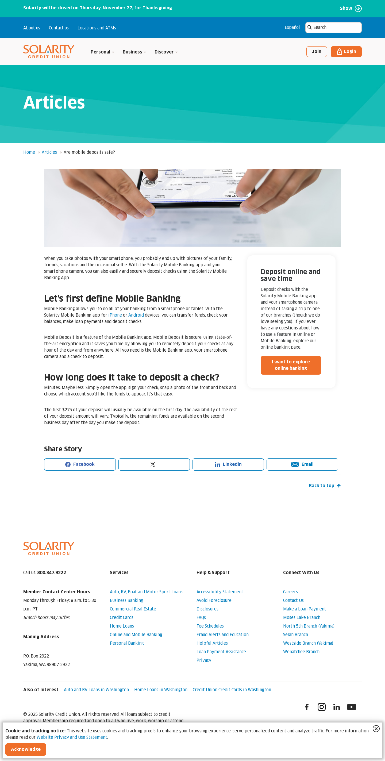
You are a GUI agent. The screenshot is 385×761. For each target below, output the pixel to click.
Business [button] (135, 52)
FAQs (201, 617)
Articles (49, 152)
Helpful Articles (212, 643)
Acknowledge (26, 749)
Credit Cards (121, 617)
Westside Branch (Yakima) (308, 643)
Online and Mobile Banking (136, 634)
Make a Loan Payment (304, 609)
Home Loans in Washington (160, 689)
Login (346, 51)
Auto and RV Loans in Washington (96, 689)
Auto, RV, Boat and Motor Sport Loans (146, 592)
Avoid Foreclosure (214, 600)
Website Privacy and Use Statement (72, 737)
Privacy (204, 660)
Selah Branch (295, 634)
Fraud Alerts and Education (223, 634)
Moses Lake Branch (301, 617)
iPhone (115, 315)
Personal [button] (103, 52)
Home (29, 152)
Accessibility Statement (220, 592)
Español (292, 27)
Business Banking (126, 600)
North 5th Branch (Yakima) (309, 626)
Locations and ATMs (97, 28)
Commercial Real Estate (133, 609)
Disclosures (207, 609)
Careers (290, 592)
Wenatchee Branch (301, 651)
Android (136, 315)
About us (31, 28)
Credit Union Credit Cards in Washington (232, 689)
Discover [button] (166, 52)
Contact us (59, 28)
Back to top (325, 485)
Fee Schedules (210, 626)
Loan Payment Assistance (221, 651)
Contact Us (293, 600)
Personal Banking (127, 643)
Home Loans (122, 626)
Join (316, 51)
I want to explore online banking (291, 365)
